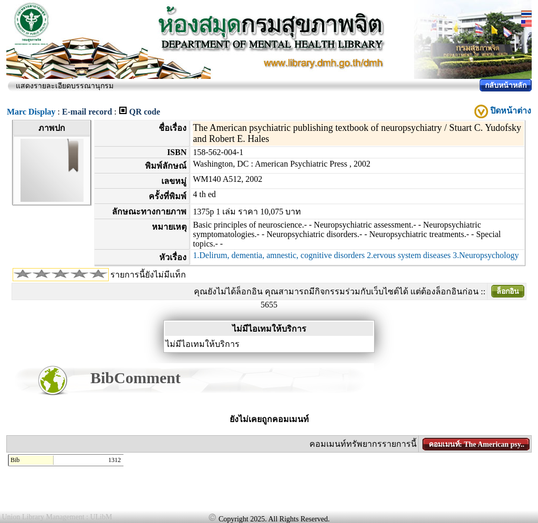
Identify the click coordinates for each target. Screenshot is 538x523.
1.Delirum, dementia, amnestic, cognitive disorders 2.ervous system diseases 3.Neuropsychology (356, 255)
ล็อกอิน (507, 291)
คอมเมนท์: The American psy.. (476, 444)
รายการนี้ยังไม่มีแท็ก (148, 274)
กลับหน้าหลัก (505, 85)
